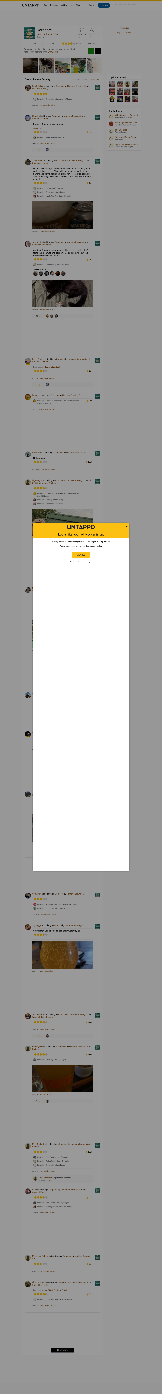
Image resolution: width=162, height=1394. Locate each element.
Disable (81, 555)
